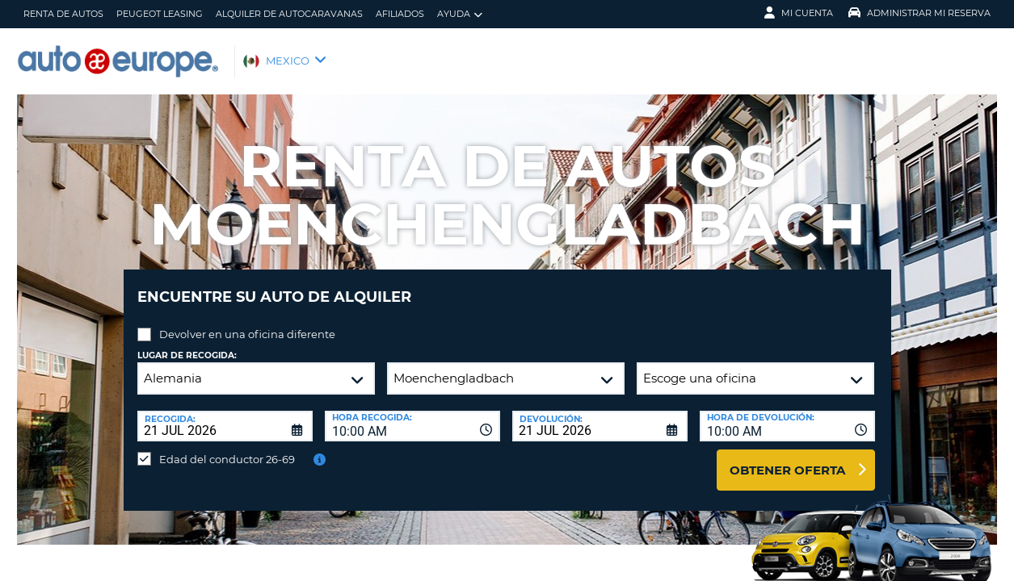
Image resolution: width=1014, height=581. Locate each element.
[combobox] (412, 414)
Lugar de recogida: (187, 343)
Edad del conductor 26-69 (227, 447)
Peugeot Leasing (159, 13)
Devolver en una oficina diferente (247, 322)
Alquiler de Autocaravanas (289, 13)
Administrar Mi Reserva (919, 13)
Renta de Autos (63, 13)
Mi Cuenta (798, 13)
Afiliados (400, 13)
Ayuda (459, 14)
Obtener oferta (787, 458)
